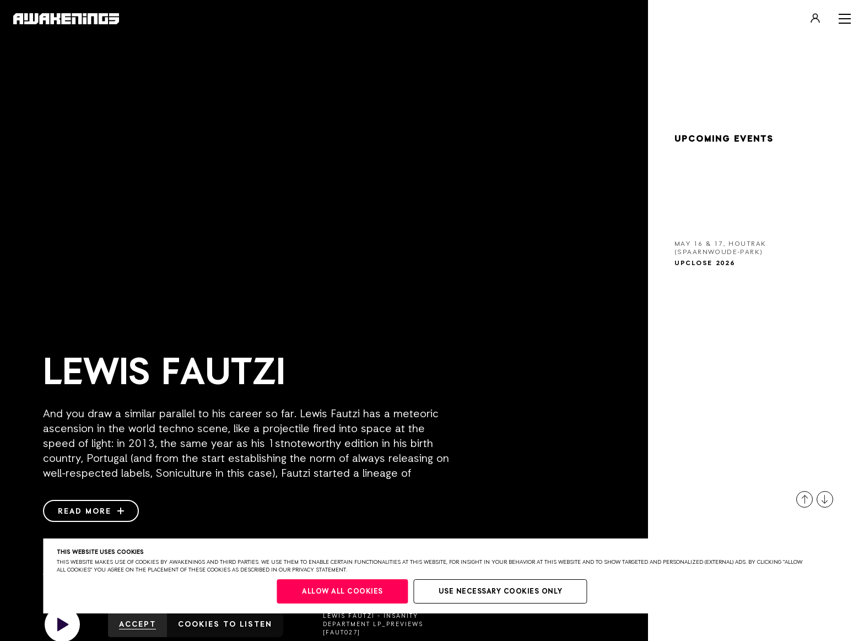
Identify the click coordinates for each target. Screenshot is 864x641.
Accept (137, 624)
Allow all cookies (342, 591)
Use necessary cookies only (501, 591)
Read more (91, 511)
